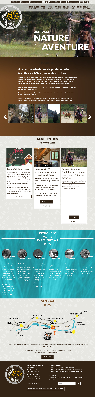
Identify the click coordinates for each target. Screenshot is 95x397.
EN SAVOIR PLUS (46, 194)
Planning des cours (35, 2)
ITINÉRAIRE (47, 335)
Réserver (73, 210)
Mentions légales (86, 387)
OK (78, 362)
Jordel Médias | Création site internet (50, 387)
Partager (19, 189)
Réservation (24, 2)
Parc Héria (16, 2)
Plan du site (79, 387)
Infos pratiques (73, 2)
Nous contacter (34, 362)
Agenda (63, 2)
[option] (21, 115)
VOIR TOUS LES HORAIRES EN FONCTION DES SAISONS (45, 368)
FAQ (81, 2)
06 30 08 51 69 (54, 2)
